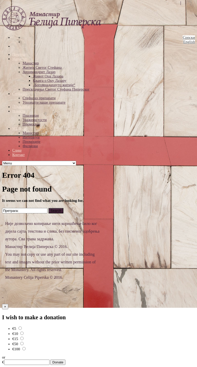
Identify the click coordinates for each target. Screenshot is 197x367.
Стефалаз (19, 94)
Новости (18, 111)
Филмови (30, 146)
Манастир (19, 59)
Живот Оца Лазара (48, 76)
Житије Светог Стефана (42, 67)
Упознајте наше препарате (44, 102)
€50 (18, 344)
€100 (19, 349)
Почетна (18, 54)
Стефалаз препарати (39, 98)
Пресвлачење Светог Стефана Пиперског (56, 89)
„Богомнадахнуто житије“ (54, 85)
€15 (18, 339)
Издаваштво (21, 107)
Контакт (18, 155)
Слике (17, 150)
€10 (18, 334)
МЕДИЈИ (19, 129)
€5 (17, 328)
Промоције (31, 124)
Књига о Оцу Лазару (49, 80)
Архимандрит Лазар (39, 72)
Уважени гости (35, 120)
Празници (31, 115)
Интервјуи (31, 137)
